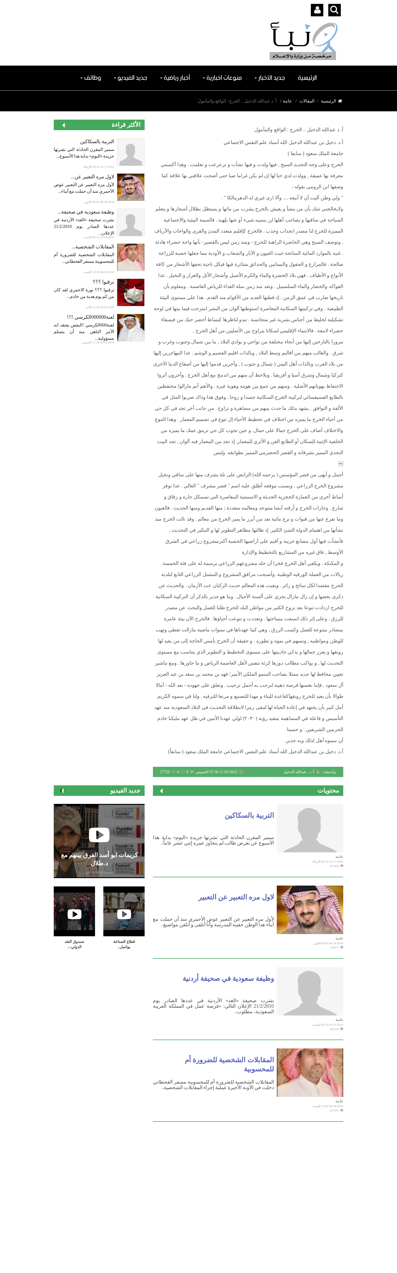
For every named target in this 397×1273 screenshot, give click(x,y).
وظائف (90, 78)
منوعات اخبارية (222, 78)
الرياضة (200, 1166)
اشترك (319, 1219)
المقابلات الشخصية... (92, 247)
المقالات (306, 101)
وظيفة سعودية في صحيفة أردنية (228, 978)
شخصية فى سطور (259, 1173)
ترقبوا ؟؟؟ (103, 282)
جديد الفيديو (130, 78)
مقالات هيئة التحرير (188, 1180)
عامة (287, 101)
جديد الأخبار (270, 78)
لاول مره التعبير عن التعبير (236, 897)
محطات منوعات (261, 1166)
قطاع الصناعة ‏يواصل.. (124, 944)
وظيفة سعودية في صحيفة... (85, 212)
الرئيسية (307, 78)
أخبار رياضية (175, 78)
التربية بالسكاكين (97, 141)
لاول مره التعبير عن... (92, 176)
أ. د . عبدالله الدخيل (302, 772)
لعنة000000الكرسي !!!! (90, 317)
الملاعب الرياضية (261, 1180)
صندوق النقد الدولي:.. (74, 944)
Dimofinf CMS (203, 1252)
